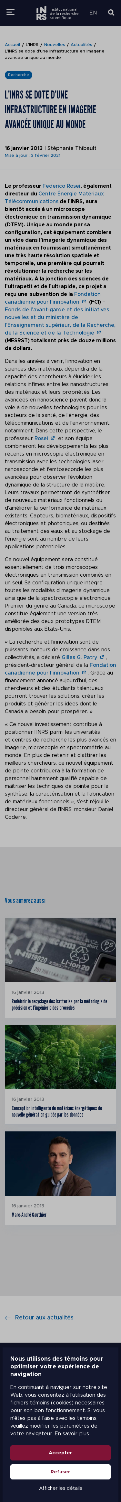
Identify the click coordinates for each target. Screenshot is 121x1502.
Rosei (41, 438)
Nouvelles (54, 45)
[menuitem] (94, 13)
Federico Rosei (61, 186)
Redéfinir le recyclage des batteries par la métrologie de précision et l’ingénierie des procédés (59, 1004)
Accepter (60, 1452)
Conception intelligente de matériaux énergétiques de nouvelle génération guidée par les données (57, 1111)
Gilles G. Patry (79, 657)
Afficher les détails (60, 1488)
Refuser (60, 1471)
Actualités (81, 45)
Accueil (12, 45)
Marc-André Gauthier (29, 1214)
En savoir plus (54, 1433)
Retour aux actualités (39, 1318)
